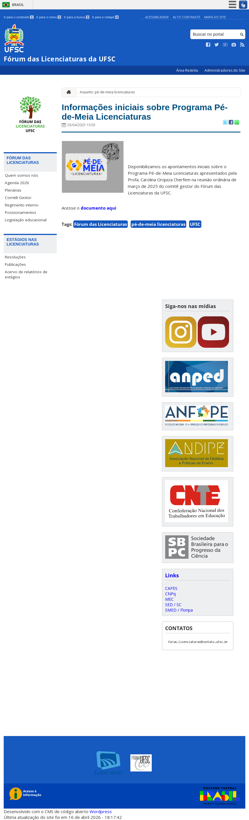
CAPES (171, 588)
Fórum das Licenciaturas (100, 227)
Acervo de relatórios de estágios (26, 274)
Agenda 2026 (17, 182)
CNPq (170, 593)
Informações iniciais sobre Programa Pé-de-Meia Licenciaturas (149, 113)
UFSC (195, 227)
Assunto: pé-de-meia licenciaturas (107, 92)
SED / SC (173, 604)
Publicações (15, 264)
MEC (169, 599)
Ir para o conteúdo (18, 17)
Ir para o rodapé (105, 17)
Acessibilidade (157, 17)
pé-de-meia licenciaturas (158, 227)
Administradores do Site (225, 70)
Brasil (18, 4)
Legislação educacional (25, 219)
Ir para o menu (49, 17)
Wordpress (101, 811)
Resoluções (15, 257)
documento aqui (98, 211)
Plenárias (13, 190)
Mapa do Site (215, 17)
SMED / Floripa (179, 610)
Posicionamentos (20, 212)
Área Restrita (187, 70)
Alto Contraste (186, 17)
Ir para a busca (76, 17)
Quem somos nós (21, 175)
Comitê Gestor (18, 197)
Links (172, 575)
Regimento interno (22, 205)
